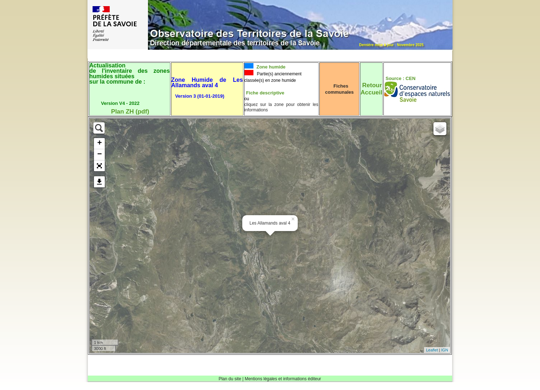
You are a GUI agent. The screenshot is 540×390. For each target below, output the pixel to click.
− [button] (99, 154)
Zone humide (270, 67)
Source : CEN (400, 78)
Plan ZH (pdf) (130, 111)
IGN (444, 350)
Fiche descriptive (265, 93)
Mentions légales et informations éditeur (283, 378)
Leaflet (432, 350)
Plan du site (230, 378)
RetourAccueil (371, 89)
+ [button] (99, 143)
